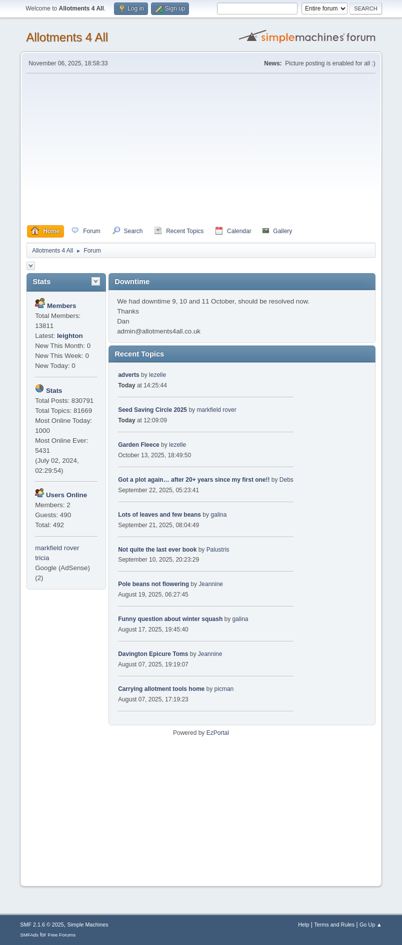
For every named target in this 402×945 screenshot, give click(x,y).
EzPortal (217, 732)
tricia (42, 558)
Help (303, 925)
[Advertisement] (201, 149)
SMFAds (29, 935)
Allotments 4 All (67, 37)
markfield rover (57, 548)
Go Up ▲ (371, 925)
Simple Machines (88, 925)
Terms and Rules (334, 925)
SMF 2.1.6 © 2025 (42, 925)
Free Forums (62, 935)
